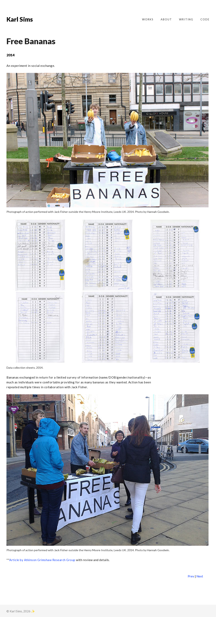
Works (148, 19)
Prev (191, 576)
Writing (186, 19)
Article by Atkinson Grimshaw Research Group (42, 560)
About (166, 19)
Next (199, 576)
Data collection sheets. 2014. (24, 367)
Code (205, 19)
